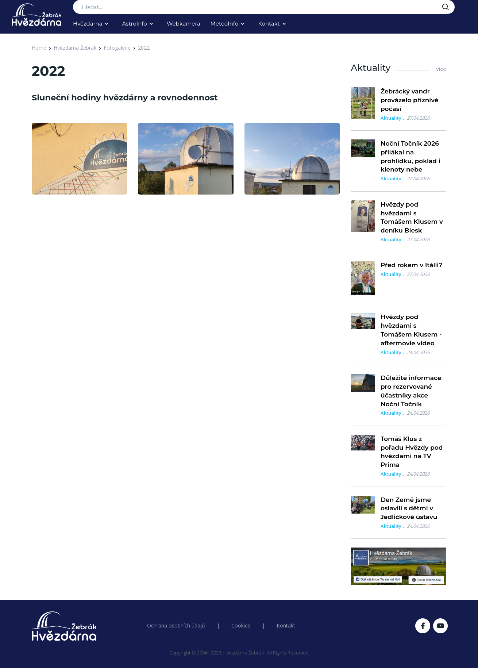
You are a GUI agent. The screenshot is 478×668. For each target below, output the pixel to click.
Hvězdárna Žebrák (75, 47)
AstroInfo (134, 23)
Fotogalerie (117, 47)
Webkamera (183, 23)
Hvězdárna (87, 23)
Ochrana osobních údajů (176, 625)
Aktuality (391, 118)
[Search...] (264, 7)
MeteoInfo (225, 23)
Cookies (240, 625)
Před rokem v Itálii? (411, 265)
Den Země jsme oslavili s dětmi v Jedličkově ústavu (409, 508)
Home (39, 47)
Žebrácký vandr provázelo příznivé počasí (410, 100)
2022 (144, 47)
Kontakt (269, 23)
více (441, 69)
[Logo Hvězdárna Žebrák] (36, 14)
